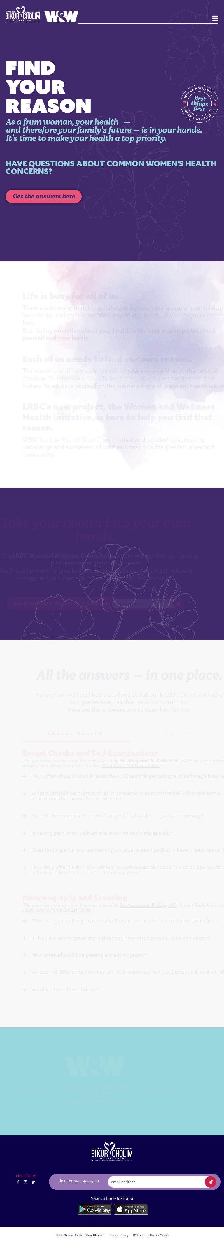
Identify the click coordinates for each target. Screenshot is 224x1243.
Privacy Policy (118, 1235)
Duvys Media (159, 1235)
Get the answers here (44, 196)
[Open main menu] (215, 18)
